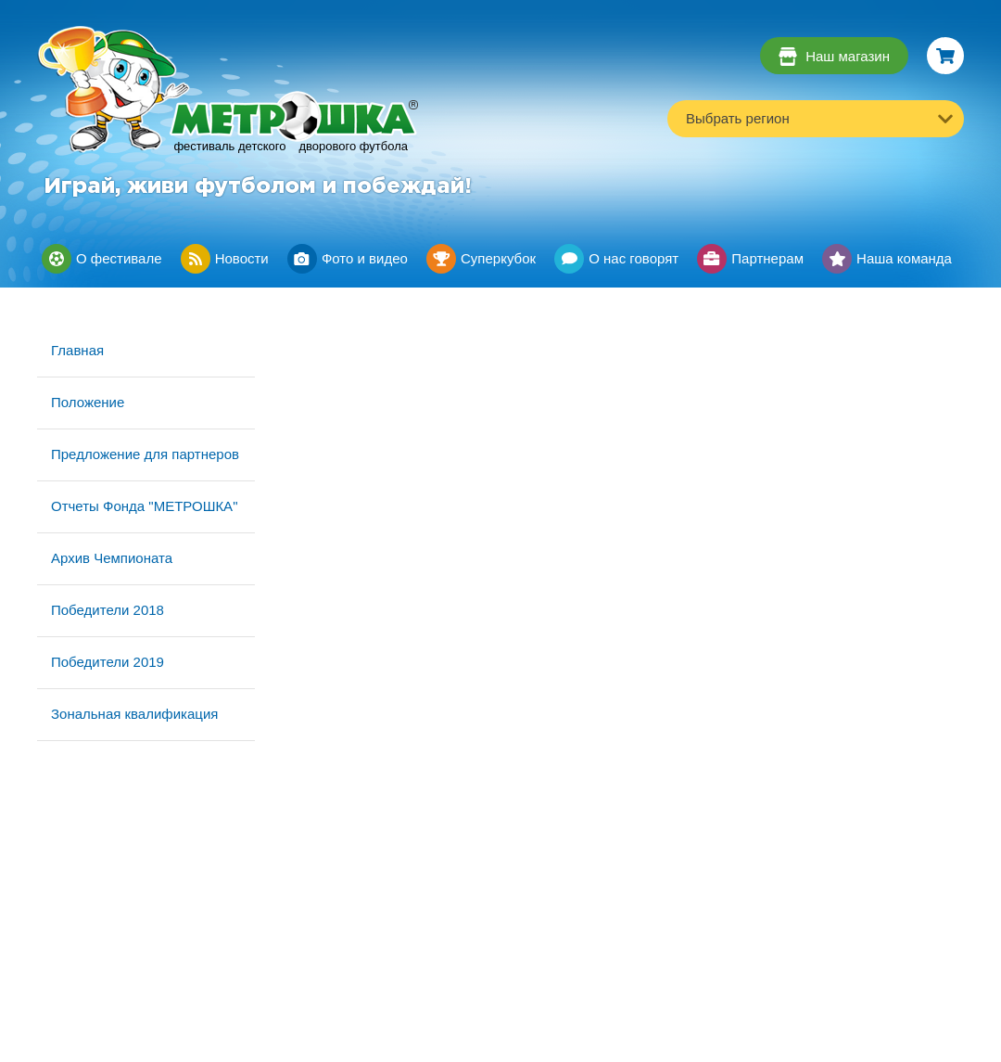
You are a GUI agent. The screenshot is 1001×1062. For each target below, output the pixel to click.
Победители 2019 (107, 662)
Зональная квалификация (134, 714)
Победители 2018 (107, 610)
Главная (77, 350)
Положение (87, 402)
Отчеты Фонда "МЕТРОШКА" (144, 506)
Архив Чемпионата (111, 558)
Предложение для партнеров (145, 454)
